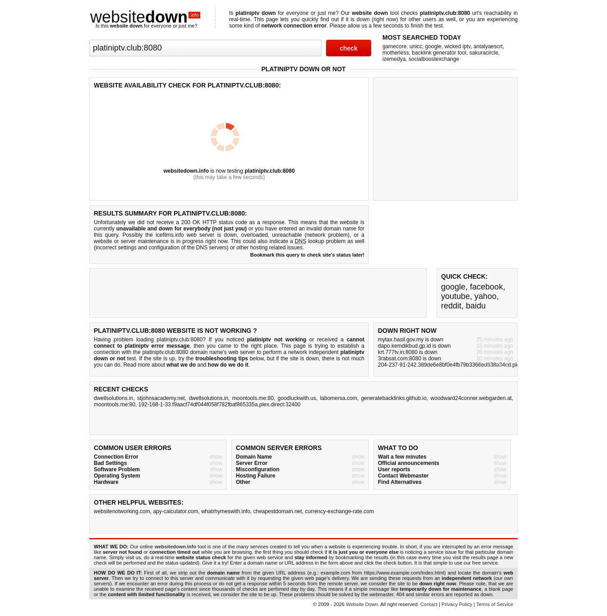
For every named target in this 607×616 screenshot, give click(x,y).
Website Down (362, 604)
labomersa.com (338, 398)
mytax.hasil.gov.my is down (410, 339)
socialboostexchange (434, 59)
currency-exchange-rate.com (339, 511)
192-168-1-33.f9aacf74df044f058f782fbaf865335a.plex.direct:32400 (219, 404)
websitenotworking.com (122, 511)
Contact (428, 604)
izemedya (393, 59)
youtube (455, 296)
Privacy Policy (456, 604)
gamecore (394, 46)
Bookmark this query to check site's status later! (307, 254)
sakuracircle (483, 53)
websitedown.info (186, 171)
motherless (395, 53)
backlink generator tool (439, 53)
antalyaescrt (488, 46)
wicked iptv (457, 46)
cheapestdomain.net (277, 511)
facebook (486, 286)
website (145, 17)
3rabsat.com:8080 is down (409, 358)
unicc (415, 46)
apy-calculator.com (175, 511)
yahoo (485, 296)
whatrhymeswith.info (225, 511)
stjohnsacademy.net (161, 398)
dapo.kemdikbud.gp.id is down (414, 346)
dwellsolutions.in (113, 398)
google (433, 46)
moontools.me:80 (253, 398)
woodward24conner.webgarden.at (471, 398)
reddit (451, 305)
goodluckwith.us (297, 398)
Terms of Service (494, 604)
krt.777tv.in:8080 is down (407, 352)
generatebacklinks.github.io (393, 398)
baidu (476, 305)
